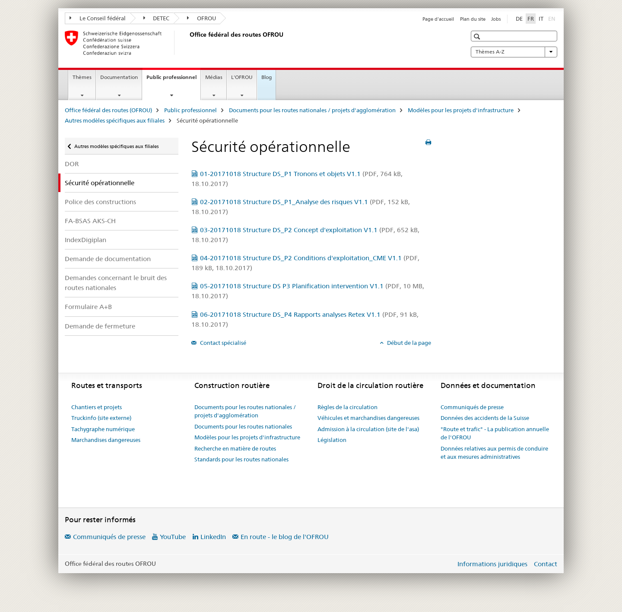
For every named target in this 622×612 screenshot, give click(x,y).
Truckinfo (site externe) (101, 417)
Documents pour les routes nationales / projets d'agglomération (312, 110)
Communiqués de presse (472, 407)
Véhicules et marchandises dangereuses (368, 417)
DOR (72, 164)
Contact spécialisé (222, 342)
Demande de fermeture (100, 326)
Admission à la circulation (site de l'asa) (368, 429)
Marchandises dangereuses (105, 439)
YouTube (173, 537)
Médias (213, 77)
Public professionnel (173, 79)
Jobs (496, 19)
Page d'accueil (438, 19)
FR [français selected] (530, 18)
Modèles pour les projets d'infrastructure (461, 110)
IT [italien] (541, 18)
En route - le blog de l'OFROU (285, 537)
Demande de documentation (108, 259)
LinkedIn (213, 537)
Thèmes (82, 77)
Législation (331, 439)
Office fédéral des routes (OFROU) (108, 110)
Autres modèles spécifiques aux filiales (115, 120)
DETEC (156, 18)
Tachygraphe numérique (103, 429)
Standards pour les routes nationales (241, 459)
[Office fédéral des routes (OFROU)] (188, 43)
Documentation (119, 77)
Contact (545, 564)
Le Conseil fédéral (98, 18)
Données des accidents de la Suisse (485, 417)
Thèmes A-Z (514, 52)
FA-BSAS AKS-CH (90, 221)
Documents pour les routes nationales (243, 426)
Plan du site (473, 19)
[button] (478, 36)
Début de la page (408, 342)
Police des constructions (100, 202)
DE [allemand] (519, 18)
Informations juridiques (492, 564)
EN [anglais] (552, 18)
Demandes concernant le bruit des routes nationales (116, 283)
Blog (266, 77)
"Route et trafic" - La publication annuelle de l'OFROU (495, 433)
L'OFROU (242, 77)
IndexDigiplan (85, 240)
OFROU (201, 18)
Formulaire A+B (88, 307)
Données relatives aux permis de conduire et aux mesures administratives (494, 453)
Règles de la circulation (347, 407)
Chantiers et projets (96, 407)
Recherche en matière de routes (235, 448)
